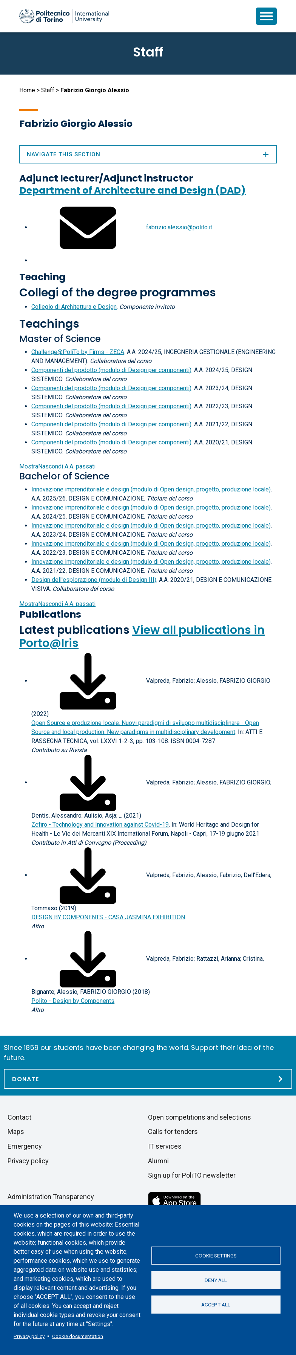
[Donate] (148, 1079)
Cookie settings (216, 1256)
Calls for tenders (173, 1131)
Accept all (215, 1305)
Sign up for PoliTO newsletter (192, 1175)
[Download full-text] (88, 680)
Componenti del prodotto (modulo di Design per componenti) (111, 370)
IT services (165, 1146)
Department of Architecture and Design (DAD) (132, 190)
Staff (47, 90)
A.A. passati (57, 466)
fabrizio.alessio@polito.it (179, 227)
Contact (19, 1117)
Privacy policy (29, 1336)
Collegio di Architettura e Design (74, 306)
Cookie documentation (77, 1336)
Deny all (216, 1280)
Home (27, 90)
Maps (16, 1131)
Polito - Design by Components (72, 1000)
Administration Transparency (51, 1197)
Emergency (25, 1146)
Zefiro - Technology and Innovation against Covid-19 (100, 824)
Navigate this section (148, 154)
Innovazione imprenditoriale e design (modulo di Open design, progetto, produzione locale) (151, 489)
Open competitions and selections (199, 1117)
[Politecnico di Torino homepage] (64, 16)
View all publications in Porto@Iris (142, 636)
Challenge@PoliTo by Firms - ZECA (77, 352)
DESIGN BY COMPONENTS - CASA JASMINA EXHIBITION (108, 917)
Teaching (42, 277)
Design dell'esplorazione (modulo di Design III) (93, 579)
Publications (50, 614)
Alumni (158, 1161)
